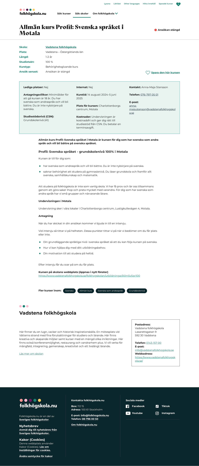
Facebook (135, 406)
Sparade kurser (166, 4)
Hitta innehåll (149, 4)
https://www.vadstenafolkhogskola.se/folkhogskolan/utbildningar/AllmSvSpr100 (89, 275)
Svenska (69, 290)
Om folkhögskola (105, 13)
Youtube (134, 413)
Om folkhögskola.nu (84, 424)
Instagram (165, 413)
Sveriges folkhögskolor (34, 419)
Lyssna (107, 4)
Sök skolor (81, 13)
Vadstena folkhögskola (61, 47)
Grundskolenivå (137, 290)
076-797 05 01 (149, 94)
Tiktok (162, 406)
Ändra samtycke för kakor (36, 456)
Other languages (132, 4)
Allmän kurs (86, 290)
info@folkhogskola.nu (95, 415)
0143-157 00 (153, 342)
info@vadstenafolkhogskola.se (154, 350)
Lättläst (117, 4)
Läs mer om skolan (31, 353)
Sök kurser (64, 13)
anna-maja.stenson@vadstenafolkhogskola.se (152, 109)
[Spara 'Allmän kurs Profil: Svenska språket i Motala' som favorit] (163, 72)
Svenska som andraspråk (110, 290)
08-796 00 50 (90, 418)
